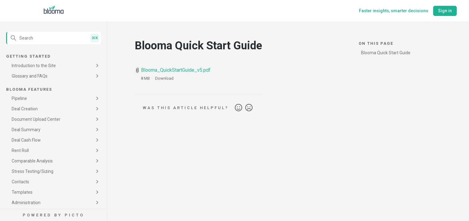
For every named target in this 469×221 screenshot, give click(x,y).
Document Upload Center (36, 119)
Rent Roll (20, 150)
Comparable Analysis (32, 160)
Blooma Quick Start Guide (385, 52)
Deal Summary (26, 129)
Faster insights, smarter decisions (393, 10)
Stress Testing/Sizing (32, 171)
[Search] (53, 38)
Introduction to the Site (34, 65)
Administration (26, 202)
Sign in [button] (445, 10)
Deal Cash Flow (26, 140)
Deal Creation (25, 108)
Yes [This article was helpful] (238, 108)
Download (164, 78)
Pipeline (19, 98)
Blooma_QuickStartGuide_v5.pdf (176, 70)
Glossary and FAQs (30, 76)
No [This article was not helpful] (249, 108)
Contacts (20, 181)
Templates (22, 192)
